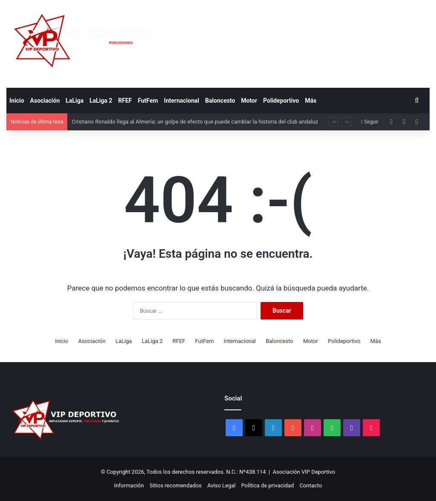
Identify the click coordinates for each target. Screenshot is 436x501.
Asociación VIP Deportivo (304, 472)
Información (129, 485)
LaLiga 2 (100, 100)
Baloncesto (220, 100)
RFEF (125, 100)
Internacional (181, 100)
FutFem (148, 100)
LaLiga (74, 100)
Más (310, 100)
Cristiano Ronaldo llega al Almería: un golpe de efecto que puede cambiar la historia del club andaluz (195, 121)
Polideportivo (281, 100)
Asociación (45, 100)
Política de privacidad (267, 485)
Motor (249, 100)
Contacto (310, 485)
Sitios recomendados (175, 485)
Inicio (16, 100)
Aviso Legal (221, 485)
